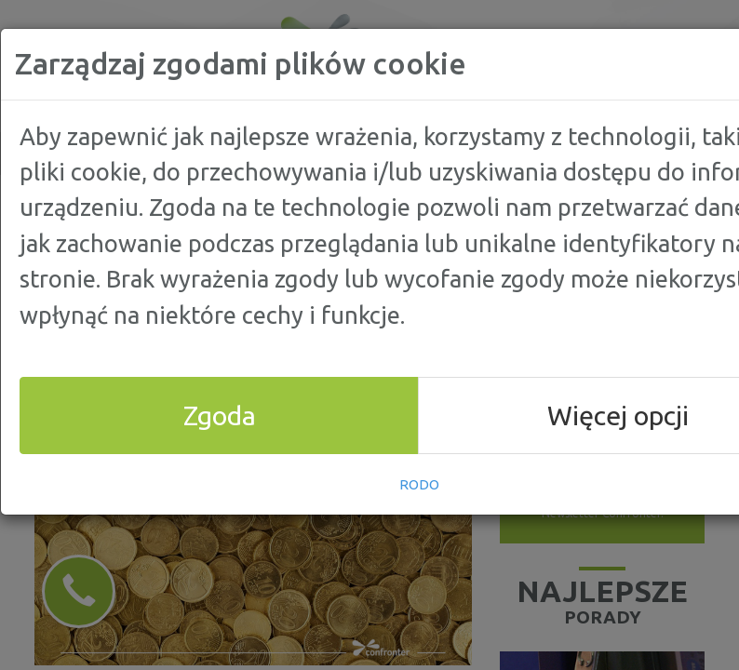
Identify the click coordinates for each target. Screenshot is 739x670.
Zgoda (219, 415)
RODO (419, 484)
